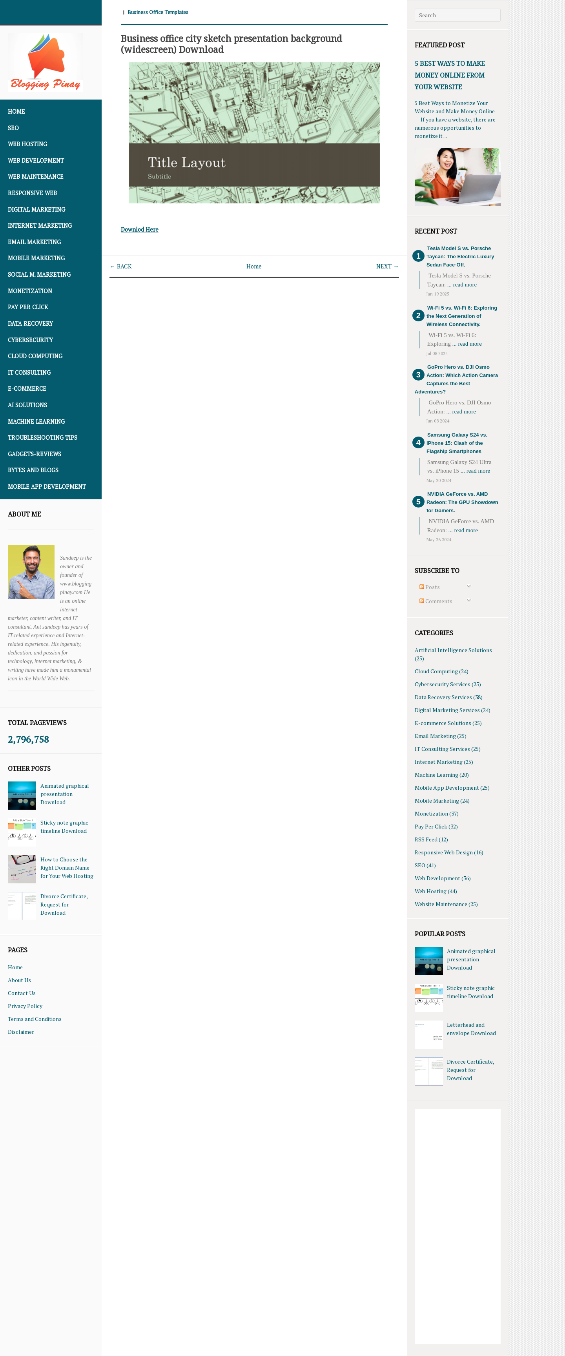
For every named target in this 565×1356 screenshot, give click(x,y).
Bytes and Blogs (33, 470)
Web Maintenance (36, 176)
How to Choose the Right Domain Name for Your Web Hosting (66, 867)
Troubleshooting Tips (42, 437)
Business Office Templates (160, 12)
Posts (429, 587)
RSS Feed (426, 839)
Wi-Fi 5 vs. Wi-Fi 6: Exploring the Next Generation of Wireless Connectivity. (461, 316)
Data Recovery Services (443, 697)
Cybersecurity (30, 340)
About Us (19, 980)
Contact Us (22, 993)
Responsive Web (32, 193)
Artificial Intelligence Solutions (453, 650)
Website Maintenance (441, 904)
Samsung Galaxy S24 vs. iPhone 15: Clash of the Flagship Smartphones (456, 443)
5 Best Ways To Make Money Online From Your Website (450, 75)
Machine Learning (36, 421)
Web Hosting (27, 144)
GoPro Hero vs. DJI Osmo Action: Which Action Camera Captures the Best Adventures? (456, 379)
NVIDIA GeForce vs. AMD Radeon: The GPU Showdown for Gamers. (462, 502)
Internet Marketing (40, 225)
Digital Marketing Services (447, 710)
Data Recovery (30, 323)
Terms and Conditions (35, 1018)
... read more (462, 284)
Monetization (30, 291)
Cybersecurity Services (442, 684)
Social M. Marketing (39, 274)
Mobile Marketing (36, 258)
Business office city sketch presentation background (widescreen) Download (244, 43)
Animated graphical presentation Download (64, 794)
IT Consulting (29, 372)
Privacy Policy (25, 1006)
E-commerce (27, 388)
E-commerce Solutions (443, 723)
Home (16, 111)
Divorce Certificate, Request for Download (63, 904)
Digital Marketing (36, 209)
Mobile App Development (47, 486)
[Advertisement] (458, 1226)
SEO (13, 128)
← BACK (121, 266)
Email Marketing (34, 242)
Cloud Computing (35, 356)
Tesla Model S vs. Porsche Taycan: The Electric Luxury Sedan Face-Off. (460, 256)
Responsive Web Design (444, 852)
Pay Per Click (28, 307)
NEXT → (386, 266)
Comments (435, 601)
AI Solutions (27, 405)
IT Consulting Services (442, 748)
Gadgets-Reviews (34, 454)
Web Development (36, 160)
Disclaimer (21, 1031)
